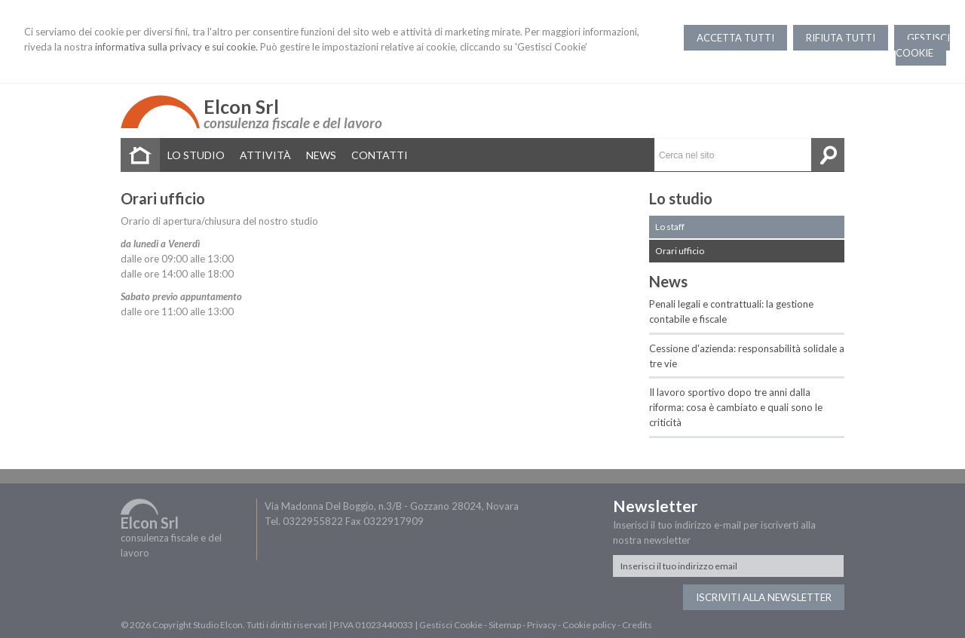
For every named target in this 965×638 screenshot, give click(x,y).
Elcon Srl (241, 106)
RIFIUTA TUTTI (840, 38)
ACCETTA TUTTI (735, 38)
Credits (637, 624)
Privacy (541, 624)
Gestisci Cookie (450, 624)
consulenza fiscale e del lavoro (293, 122)
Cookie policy (589, 624)
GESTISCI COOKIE (923, 45)
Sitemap (505, 624)
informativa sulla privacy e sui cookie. (176, 47)
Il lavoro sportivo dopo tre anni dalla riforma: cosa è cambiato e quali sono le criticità (736, 407)
